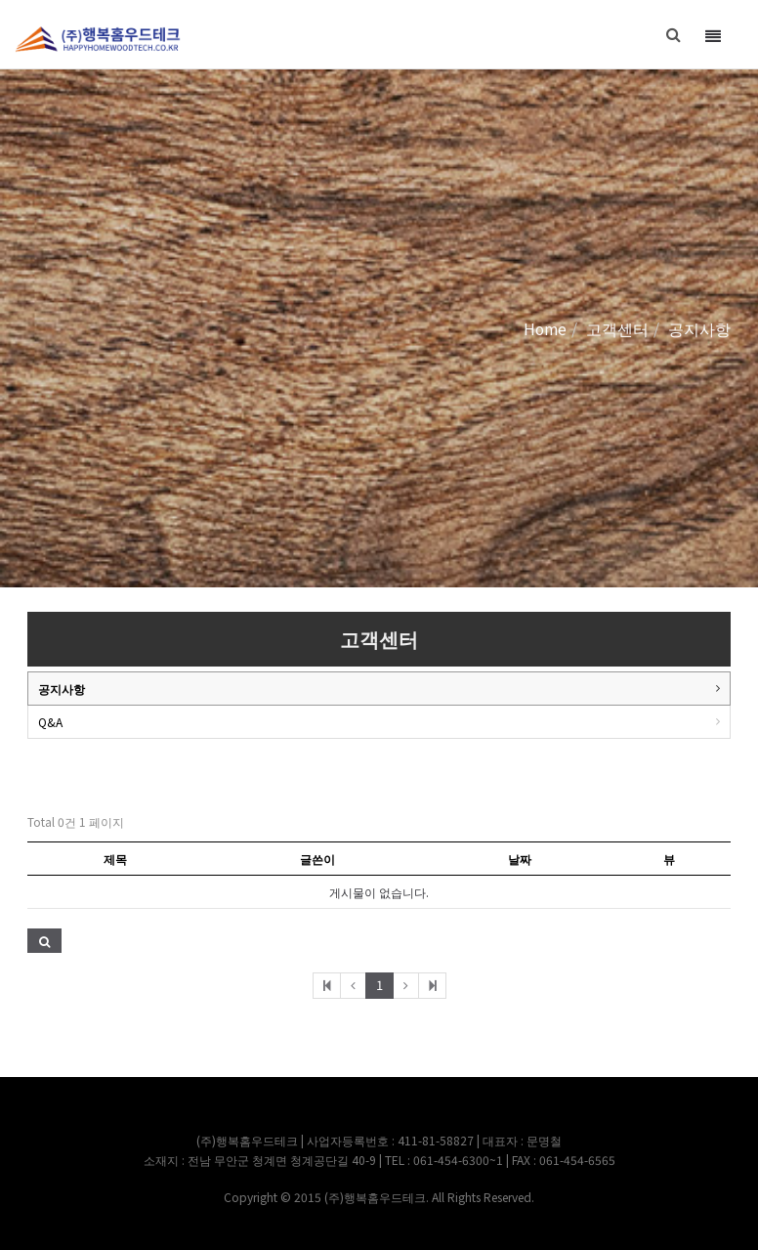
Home (545, 328)
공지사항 (61, 688)
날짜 (519, 858)
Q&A (50, 721)
